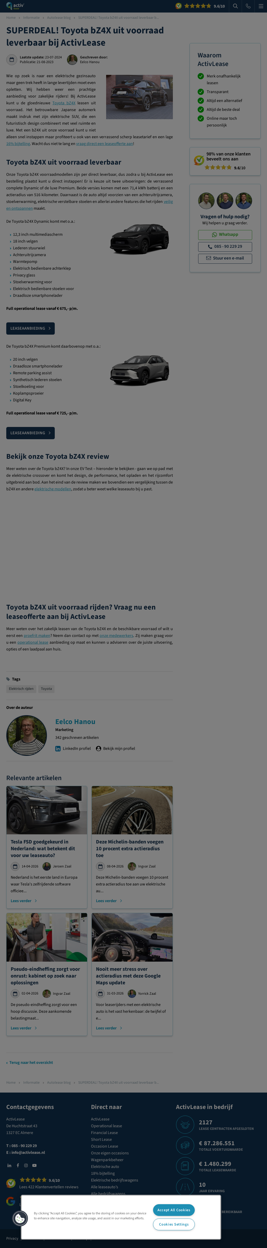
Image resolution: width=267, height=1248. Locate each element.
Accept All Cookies (173, 1210)
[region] (121, 1217)
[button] (20, 1218)
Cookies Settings (174, 1224)
